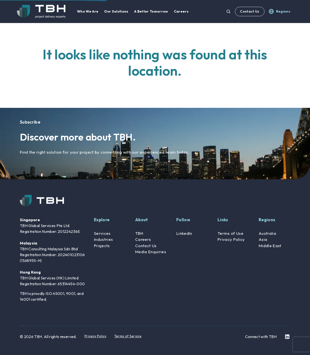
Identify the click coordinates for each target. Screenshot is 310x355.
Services (102, 233)
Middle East (270, 245)
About (141, 219)
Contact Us (249, 11)
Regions (267, 219)
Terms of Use (230, 233)
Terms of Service (127, 336)
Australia (267, 233)
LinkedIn (184, 233)
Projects (102, 245)
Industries (103, 239)
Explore (101, 219)
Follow (183, 219)
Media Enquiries (150, 251)
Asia (263, 239)
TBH (139, 233)
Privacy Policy (231, 239)
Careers (143, 239)
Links (222, 219)
